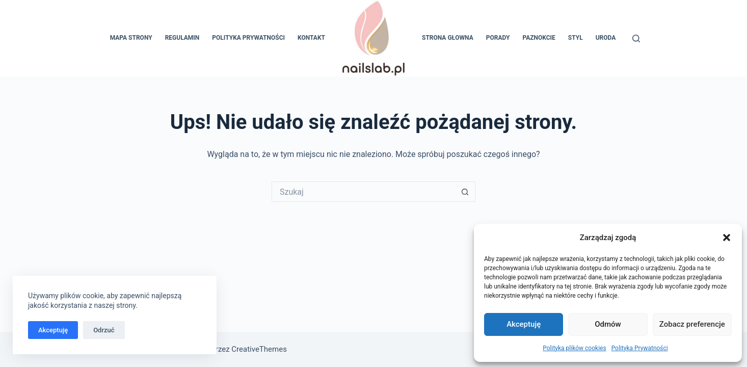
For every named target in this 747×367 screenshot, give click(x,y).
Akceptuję (523, 324)
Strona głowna (447, 37)
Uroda (606, 37)
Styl (575, 37)
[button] (727, 237)
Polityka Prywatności (639, 348)
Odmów (608, 324)
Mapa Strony (131, 37)
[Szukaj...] (363, 191)
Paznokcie (538, 37)
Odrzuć (103, 330)
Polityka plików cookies (574, 348)
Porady (498, 37)
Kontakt (311, 37)
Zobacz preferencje (692, 324)
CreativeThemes (259, 349)
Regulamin (182, 37)
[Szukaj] (636, 38)
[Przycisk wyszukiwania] (465, 191)
